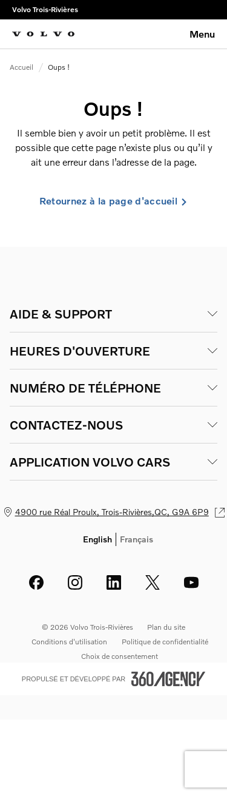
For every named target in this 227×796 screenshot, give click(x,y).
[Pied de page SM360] (168, 679)
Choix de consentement (119, 656)
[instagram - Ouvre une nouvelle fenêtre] (75, 582)
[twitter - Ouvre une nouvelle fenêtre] (152, 582)
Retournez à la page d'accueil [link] (113, 201)
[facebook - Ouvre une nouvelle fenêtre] (36, 582)
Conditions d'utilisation (69, 641)
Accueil (21, 67)
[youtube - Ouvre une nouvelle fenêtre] (191, 582)
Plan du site (166, 627)
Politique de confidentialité (165, 641)
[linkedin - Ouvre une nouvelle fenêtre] (114, 582)
